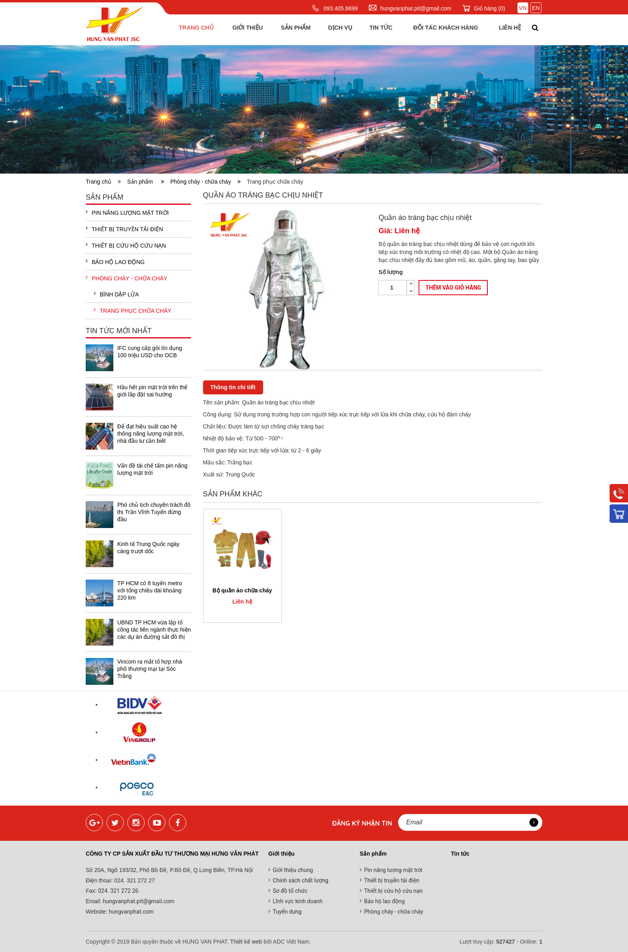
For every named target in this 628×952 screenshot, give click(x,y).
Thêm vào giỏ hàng (453, 288)
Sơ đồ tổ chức (290, 891)
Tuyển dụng (287, 911)
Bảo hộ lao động (115, 261)
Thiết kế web (246, 941)
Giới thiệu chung (293, 870)
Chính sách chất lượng (300, 880)
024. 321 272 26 (117, 891)
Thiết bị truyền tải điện (124, 228)
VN (523, 8)
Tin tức (379, 29)
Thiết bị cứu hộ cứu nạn (126, 245)
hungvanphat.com (130, 911)
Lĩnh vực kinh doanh (298, 901)
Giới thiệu (246, 29)
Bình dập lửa (116, 294)
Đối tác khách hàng (443, 29)
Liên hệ (508, 29)
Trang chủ (194, 29)
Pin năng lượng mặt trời (127, 212)
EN (535, 8)
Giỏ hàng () (489, 8)
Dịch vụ (338, 29)
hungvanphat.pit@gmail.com (415, 8)
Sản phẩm (294, 29)
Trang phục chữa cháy (132, 310)
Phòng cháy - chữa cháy (205, 181)
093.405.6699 (341, 8)
